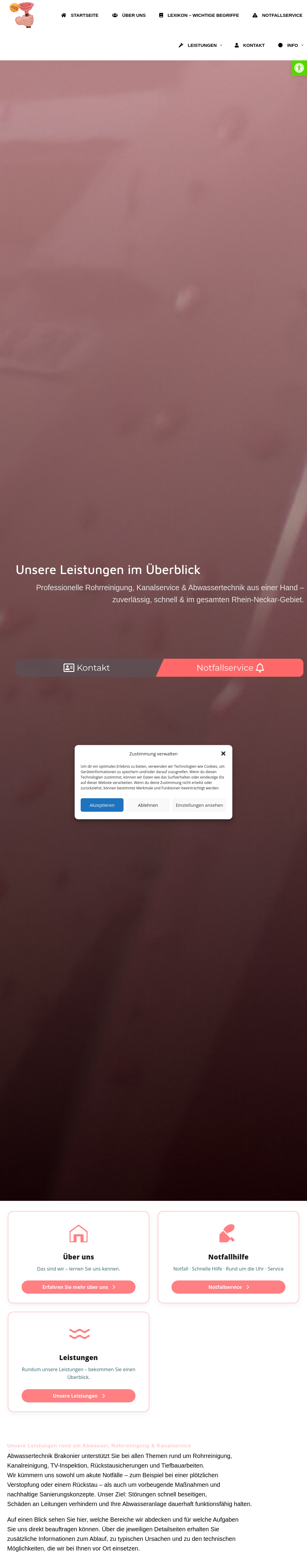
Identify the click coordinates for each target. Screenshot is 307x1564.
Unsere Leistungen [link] (79, 1395)
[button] (223, 754)
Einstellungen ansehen (199, 805)
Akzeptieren (102, 805)
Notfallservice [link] (228, 1287)
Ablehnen (148, 805)
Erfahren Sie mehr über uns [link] (79, 1287)
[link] (299, 68)
